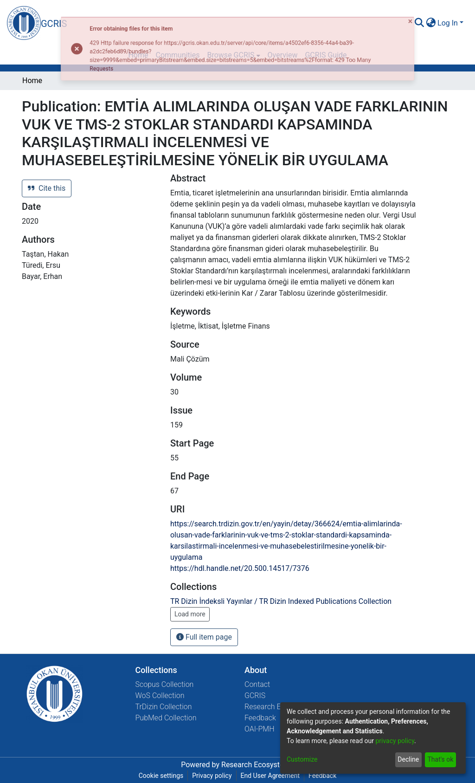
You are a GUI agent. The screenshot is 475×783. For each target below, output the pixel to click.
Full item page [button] (204, 637)
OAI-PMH (259, 729)
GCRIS (254, 695)
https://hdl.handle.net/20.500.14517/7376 (239, 568)
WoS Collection (160, 695)
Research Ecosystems (257, 764)
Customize (302, 759)
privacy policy (394, 740)
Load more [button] (189, 614)
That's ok (440, 759)
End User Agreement (270, 775)
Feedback (260, 717)
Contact (257, 684)
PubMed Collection (166, 717)
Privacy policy (211, 775)
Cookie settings (161, 775)
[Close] (463, 13)
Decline (408, 759)
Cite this (46, 188)
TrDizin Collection (163, 706)
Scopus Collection (164, 684)
